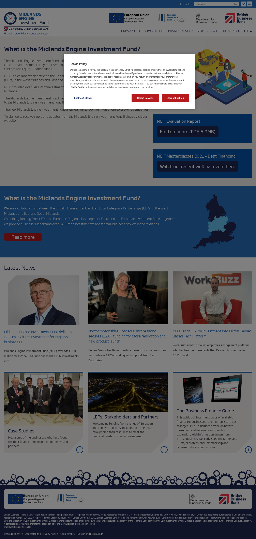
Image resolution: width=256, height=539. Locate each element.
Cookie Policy (77, 87)
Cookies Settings (83, 97)
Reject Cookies (145, 97)
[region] (129, 81)
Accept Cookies (175, 97)
